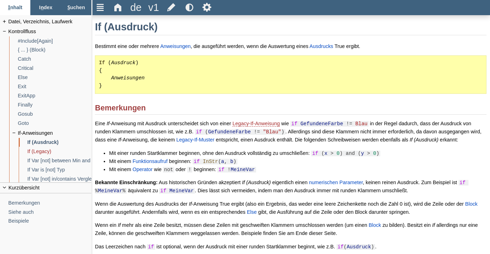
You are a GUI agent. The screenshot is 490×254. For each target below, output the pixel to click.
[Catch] (55, 59)
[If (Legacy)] (59, 151)
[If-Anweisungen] (55, 133)
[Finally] (55, 105)
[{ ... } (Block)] (55, 50)
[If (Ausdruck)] (59, 142)
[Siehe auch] (50, 212)
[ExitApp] (55, 96)
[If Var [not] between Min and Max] (59, 161)
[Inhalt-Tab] (15, 7)
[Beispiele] (50, 221)
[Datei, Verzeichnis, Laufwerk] (50, 22)
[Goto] (55, 123)
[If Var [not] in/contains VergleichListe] (59, 179)
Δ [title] (118, 7)
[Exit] (55, 87)
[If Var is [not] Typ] (59, 170)
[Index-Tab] (45, 7)
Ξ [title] (100, 7)
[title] (136, 7)
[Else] (55, 77)
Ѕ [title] (207, 7)
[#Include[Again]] (55, 41)
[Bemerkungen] (50, 203)
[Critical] (55, 68)
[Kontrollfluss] (50, 32)
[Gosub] (55, 114)
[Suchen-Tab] (76, 7)
